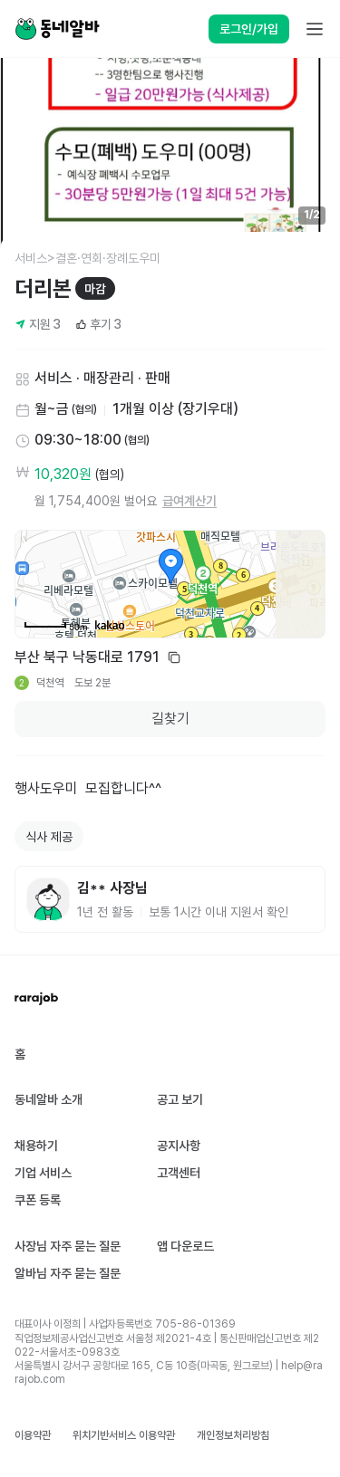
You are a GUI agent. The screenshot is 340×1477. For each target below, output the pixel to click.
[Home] (57, 29)
